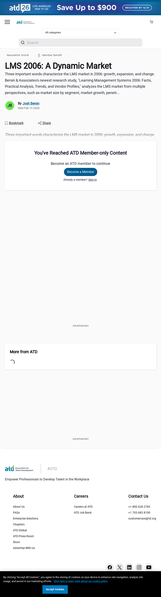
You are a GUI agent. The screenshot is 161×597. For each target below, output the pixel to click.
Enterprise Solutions (25, 518)
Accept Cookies (55, 589)
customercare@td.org (142, 518)
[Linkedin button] (129, 567)
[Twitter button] (120, 567)
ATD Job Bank (83, 512)
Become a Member (80, 172)
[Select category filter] (80, 33)
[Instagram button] (139, 567)
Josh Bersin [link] (31, 103)
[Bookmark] (14, 123)
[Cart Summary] (153, 22)
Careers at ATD (83, 506)
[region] (80, 584)
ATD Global (20, 530)
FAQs (16, 512)
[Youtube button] (149, 567)
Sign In (92, 179)
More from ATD (23, 351)
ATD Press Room (23, 536)
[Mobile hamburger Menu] (7, 22)
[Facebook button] (110, 567)
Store (16, 542)
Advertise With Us (24, 548)
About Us (19, 506)
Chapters (19, 524)
